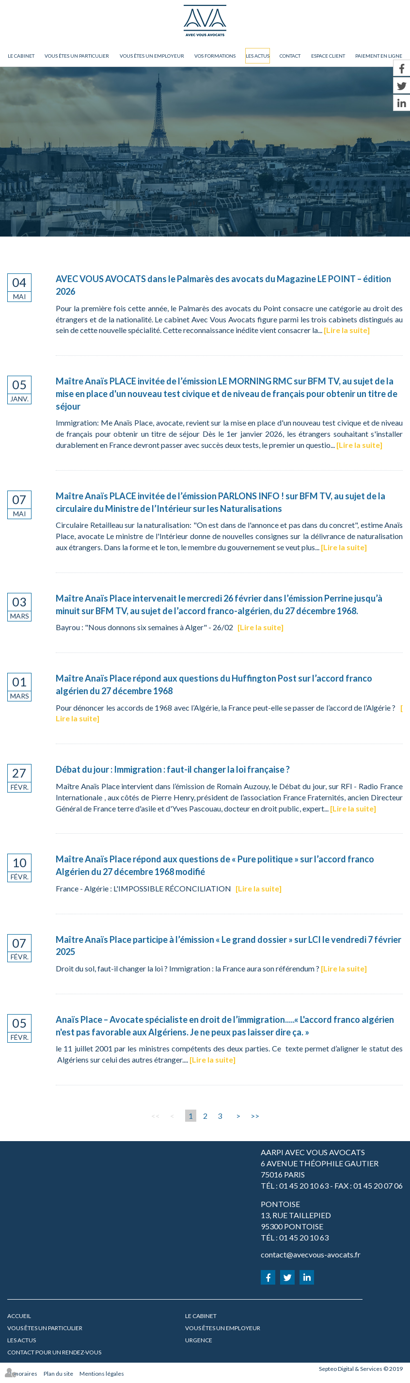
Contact (290, 56)
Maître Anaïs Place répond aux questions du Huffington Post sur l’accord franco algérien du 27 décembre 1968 (214, 684)
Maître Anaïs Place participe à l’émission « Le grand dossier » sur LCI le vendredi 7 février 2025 (228, 945)
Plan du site (58, 1373)
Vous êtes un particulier (77, 56)
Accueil (19, 1315)
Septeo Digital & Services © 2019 (361, 1368)
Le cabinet (21, 56)
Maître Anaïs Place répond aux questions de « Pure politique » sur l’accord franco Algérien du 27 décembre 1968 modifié (215, 865)
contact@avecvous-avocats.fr (311, 1254)
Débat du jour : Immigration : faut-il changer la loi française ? (173, 769)
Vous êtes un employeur (152, 56)
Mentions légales (101, 1373)
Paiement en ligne (378, 56)
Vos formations (215, 56)
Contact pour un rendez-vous (54, 1352)
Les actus (257, 56)
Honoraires (22, 1373)
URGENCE (198, 1340)
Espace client (328, 56)
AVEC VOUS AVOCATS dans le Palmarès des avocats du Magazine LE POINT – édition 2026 (223, 285)
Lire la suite (346, 329)
